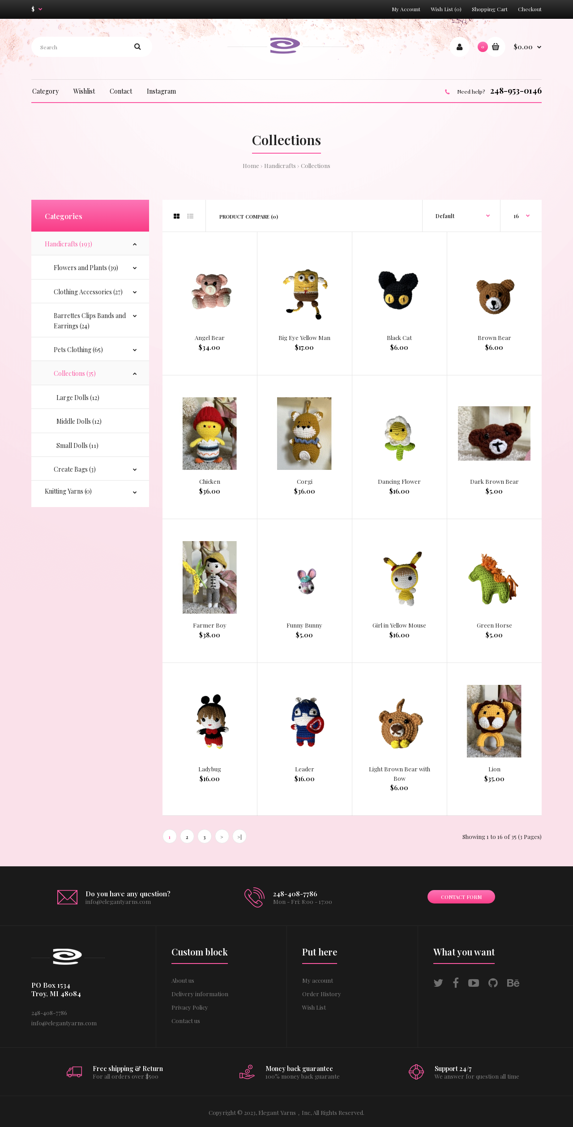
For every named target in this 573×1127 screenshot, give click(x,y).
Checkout (530, 9)
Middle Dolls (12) (78, 421)
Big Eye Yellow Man (304, 337)
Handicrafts (280, 165)
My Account (406, 9)
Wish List (314, 1007)
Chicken (209, 481)
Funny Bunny (304, 625)
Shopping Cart (490, 9)
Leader (304, 769)
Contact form (461, 897)
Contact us (185, 1020)
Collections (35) (75, 373)
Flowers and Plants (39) (86, 267)
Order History (321, 994)
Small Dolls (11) (76, 445)
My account (317, 980)
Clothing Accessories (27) (88, 292)
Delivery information (199, 994)
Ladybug (209, 769)
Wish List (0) (446, 9)
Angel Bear (210, 337)
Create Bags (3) (75, 469)
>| (239, 837)
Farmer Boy (210, 625)
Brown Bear (494, 337)
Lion (494, 769)
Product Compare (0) (248, 216)
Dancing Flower (399, 481)
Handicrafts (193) (68, 244)
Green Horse (494, 625)
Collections (315, 165)
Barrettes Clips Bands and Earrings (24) (90, 320)
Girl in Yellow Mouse (399, 625)
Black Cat (399, 337)
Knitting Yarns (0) (68, 491)
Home (251, 165)
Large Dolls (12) (76, 397)
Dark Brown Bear (494, 481)
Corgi (304, 481)
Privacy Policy (189, 1007)
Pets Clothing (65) (78, 349)
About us (182, 980)
